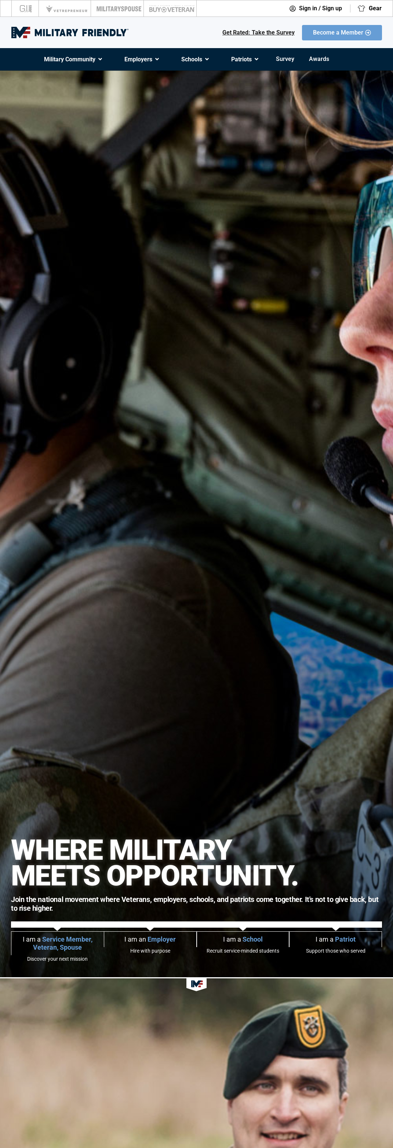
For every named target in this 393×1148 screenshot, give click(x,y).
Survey (285, 58)
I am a (57, 943)
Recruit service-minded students (243, 951)
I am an (150, 939)
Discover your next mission (57, 959)
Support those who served (335, 951)
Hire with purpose (150, 951)
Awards (319, 58)
